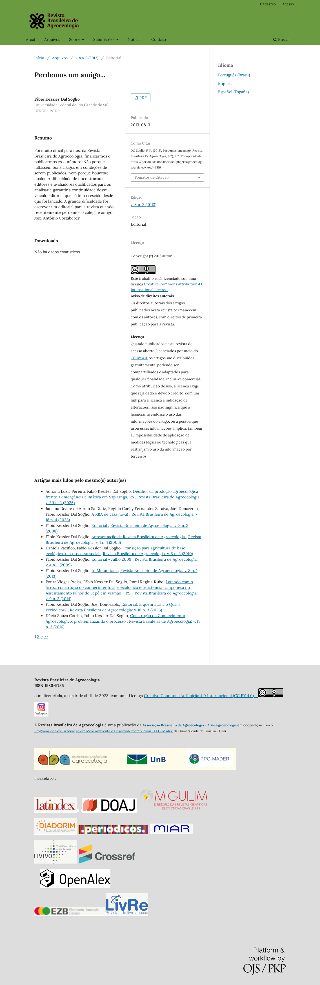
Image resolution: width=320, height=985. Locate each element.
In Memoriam (105, 570)
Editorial (100, 525)
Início (39, 58)
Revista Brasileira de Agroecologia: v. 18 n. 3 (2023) (116, 610)
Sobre (75, 39)
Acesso (288, 4)
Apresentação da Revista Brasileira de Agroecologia (139, 536)
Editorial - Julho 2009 (112, 559)
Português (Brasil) (234, 74)
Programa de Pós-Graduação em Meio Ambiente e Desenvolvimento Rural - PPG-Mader (103, 731)
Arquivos (52, 39)
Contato (158, 39)
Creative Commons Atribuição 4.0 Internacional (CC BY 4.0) (201, 695)
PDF (142, 97)
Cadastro (268, 4)
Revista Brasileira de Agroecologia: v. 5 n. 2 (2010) (148, 553)
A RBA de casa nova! (110, 514)
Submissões (104, 39)
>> (46, 636)
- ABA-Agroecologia (220, 725)
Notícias (135, 39)
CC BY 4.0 (139, 358)
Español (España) (233, 91)
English (225, 83)
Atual (30, 39)
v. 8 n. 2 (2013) (86, 58)
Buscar (281, 39)
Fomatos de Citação (152, 177)
